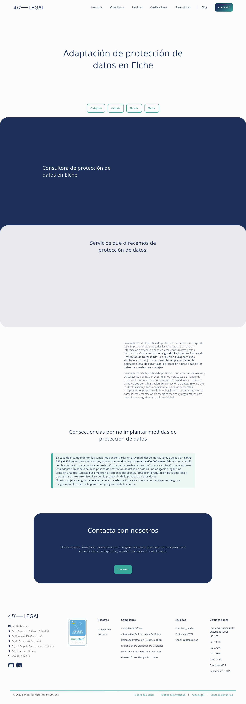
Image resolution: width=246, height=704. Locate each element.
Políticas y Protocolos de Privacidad (141, 651)
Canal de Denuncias (186, 639)
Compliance (117, 7)
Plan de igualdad (185, 628)
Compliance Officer (132, 628)
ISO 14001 (215, 641)
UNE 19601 (216, 659)
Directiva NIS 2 (218, 665)
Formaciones (183, 7)
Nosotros (96, 7)
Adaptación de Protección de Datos (141, 634)
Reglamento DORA (220, 670)
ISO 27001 (215, 647)
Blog (204, 7)
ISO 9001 (215, 636)
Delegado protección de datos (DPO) (141, 639)
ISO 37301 (215, 653)
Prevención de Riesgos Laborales (139, 657)
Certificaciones (159, 7)
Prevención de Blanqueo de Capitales (142, 645)
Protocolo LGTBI (184, 634)
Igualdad (137, 7)
